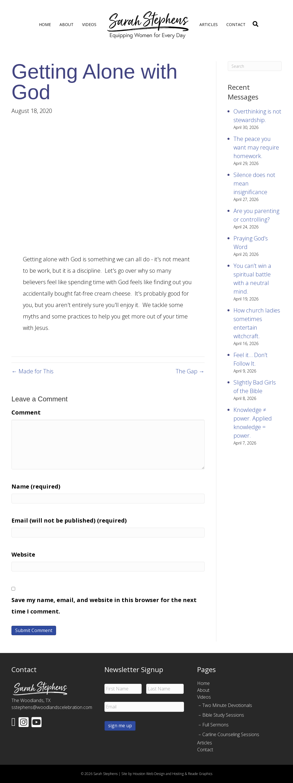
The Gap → (190, 371)
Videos (89, 24)
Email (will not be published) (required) (69, 520)
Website (23, 554)
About (67, 24)
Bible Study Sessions (223, 715)
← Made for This (32, 371)
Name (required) (35, 486)
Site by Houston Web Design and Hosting (152, 773)
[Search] (254, 24)
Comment (26, 412)
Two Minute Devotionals (227, 705)
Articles (208, 24)
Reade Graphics (200, 773)
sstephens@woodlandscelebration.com (51, 707)
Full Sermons (215, 725)
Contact (236, 24)
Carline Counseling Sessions (230, 734)
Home (45, 24)
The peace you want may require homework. (256, 147)
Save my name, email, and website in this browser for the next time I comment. (104, 605)
